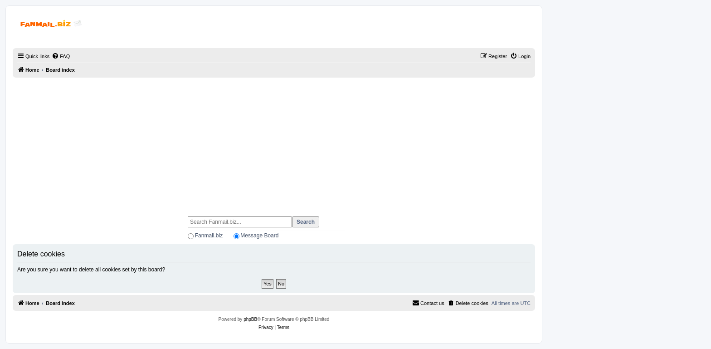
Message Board (259, 235)
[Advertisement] (274, 142)
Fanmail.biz (209, 235)
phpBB (250, 319)
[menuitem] (61, 56)
